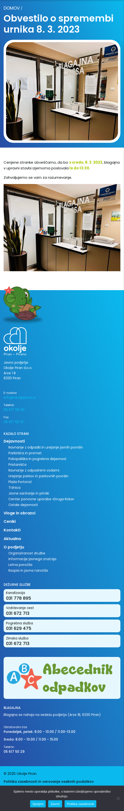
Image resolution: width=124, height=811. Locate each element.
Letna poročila (20, 564)
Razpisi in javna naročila (28, 570)
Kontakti (12, 530)
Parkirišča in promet (25, 453)
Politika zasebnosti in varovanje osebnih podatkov (49, 781)
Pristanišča (17, 464)
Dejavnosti (14, 441)
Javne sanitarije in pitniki (28, 493)
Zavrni (55, 804)
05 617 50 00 (14, 410)
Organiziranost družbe (26, 553)
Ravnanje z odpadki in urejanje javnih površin (45, 447)
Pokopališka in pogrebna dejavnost (37, 458)
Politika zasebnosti (80, 804)
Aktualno (12, 538)
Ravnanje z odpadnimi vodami (33, 470)
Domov (12, 8)
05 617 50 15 (13, 422)
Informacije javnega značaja (32, 559)
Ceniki (10, 521)
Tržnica (14, 487)
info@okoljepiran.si (20, 397)
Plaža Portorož (20, 481)
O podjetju (14, 547)
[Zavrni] (118, 798)
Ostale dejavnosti (23, 504)
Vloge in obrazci (19, 513)
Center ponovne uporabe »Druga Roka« (41, 499)
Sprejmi (38, 804)
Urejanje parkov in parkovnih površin (38, 476)
